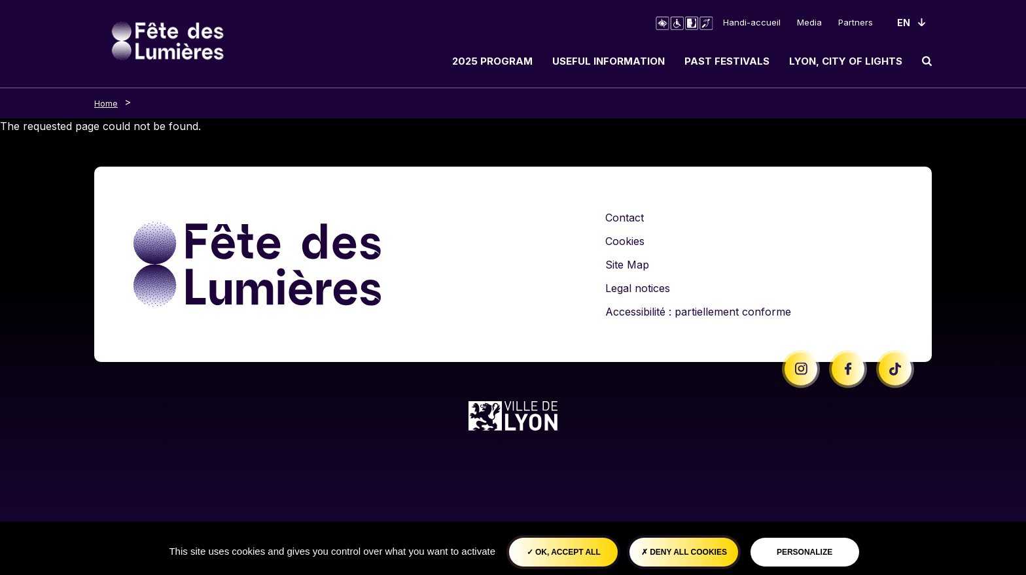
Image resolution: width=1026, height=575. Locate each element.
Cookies (625, 241)
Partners (855, 22)
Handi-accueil (752, 22)
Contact (624, 217)
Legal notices (637, 288)
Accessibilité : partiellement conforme (698, 311)
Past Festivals (727, 61)
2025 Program (492, 61)
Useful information (608, 61)
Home (106, 103)
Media (809, 22)
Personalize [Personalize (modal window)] (804, 552)
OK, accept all (564, 552)
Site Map (627, 264)
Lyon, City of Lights (845, 61)
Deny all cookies (684, 552)
